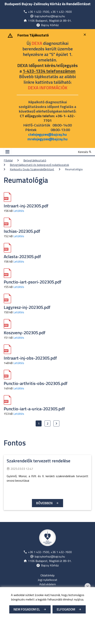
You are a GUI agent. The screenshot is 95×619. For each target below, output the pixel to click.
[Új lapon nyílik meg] (47, 11)
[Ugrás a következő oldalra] (56, 423)
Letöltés (18, 210)
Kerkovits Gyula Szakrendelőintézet (32, 169)
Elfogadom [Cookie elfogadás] (66, 609)
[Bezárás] (85, 34)
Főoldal (8, 160)
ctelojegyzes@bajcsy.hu (47, 134)
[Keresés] (84, 152)
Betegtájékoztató (34, 160)
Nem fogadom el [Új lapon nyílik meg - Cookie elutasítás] (27, 609)
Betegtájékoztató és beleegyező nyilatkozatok (39, 165)
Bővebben (44, 502)
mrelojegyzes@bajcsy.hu (47, 139)
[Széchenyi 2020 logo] (88, 586)
